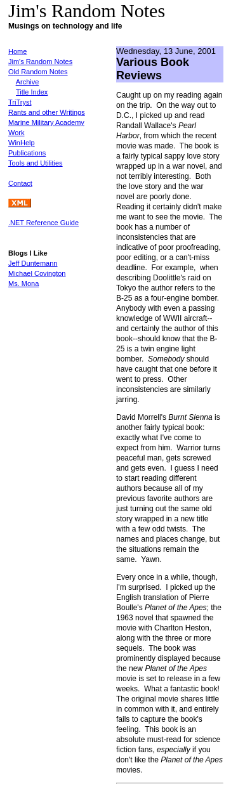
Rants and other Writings (46, 112)
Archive (27, 82)
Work (16, 132)
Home (17, 51)
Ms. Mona (23, 283)
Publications (27, 153)
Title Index (32, 92)
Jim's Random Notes (40, 61)
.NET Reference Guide (43, 222)
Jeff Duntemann (32, 263)
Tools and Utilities (35, 163)
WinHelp (21, 143)
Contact (20, 183)
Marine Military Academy (46, 122)
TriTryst (19, 102)
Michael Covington (37, 273)
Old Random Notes (38, 71)
